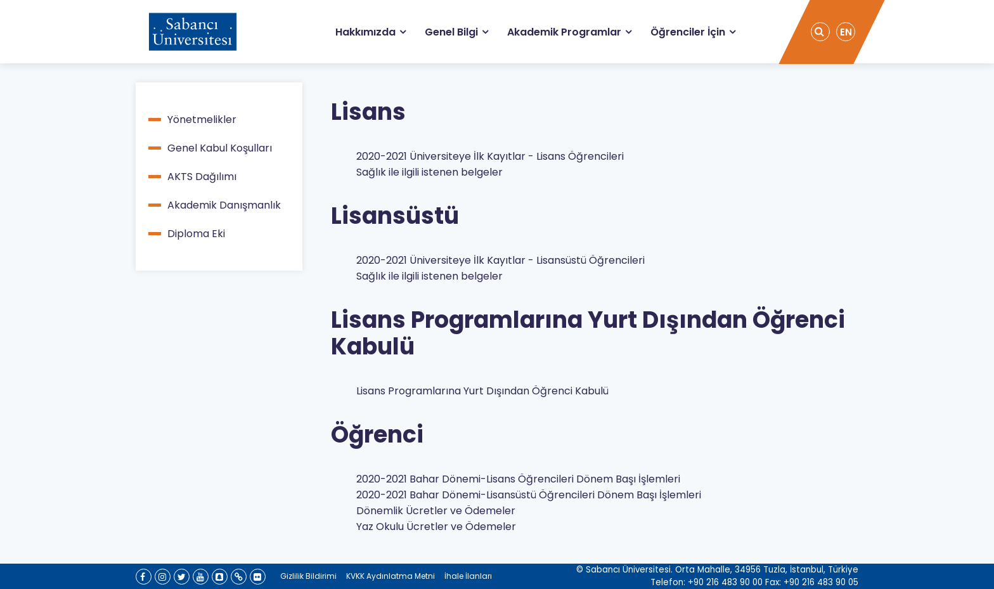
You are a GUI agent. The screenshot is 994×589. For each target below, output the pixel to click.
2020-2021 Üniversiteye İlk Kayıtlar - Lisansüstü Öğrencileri (500, 260)
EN (846, 32)
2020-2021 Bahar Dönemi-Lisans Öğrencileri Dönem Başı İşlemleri (518, 479)
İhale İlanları (468, 576)
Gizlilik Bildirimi (308, 576)
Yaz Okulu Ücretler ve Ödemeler (436, 526)
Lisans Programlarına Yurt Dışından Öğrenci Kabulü (482, 391)
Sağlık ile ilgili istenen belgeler (429, 172)
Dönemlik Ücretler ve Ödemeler (435, 510)
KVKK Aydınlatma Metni (390, 576)
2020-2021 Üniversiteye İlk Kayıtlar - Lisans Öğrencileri (490, 156)
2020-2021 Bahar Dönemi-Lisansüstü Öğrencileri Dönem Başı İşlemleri (528, 495)
